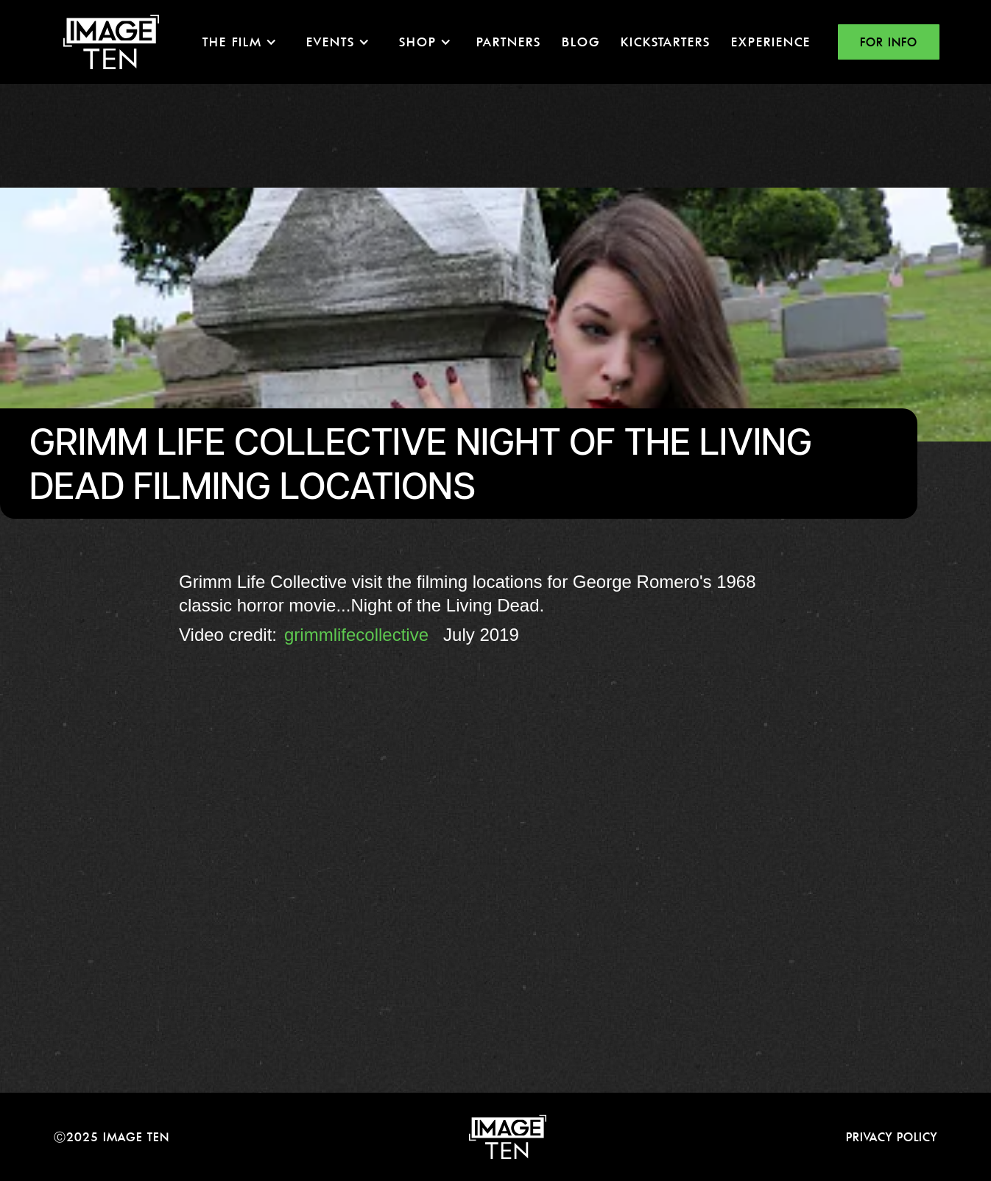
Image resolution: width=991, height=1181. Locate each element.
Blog (581, 41)
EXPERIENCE (771, 41)
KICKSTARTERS (665, 41)
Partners (508, 41)
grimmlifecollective (356, 635)
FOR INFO (888, 42)
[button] (240, 42)
